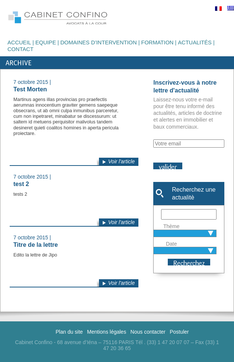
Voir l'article (121, 161)
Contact (20, 49)
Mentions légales (106, 332)
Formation (157, 42)
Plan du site (69, 332)
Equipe (45, 42)
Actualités (195, 42)
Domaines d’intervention (98, 42)
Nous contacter (148, 332)
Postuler (179, 332)
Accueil (19, 42)
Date (171, 244)
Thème (171, 226)
